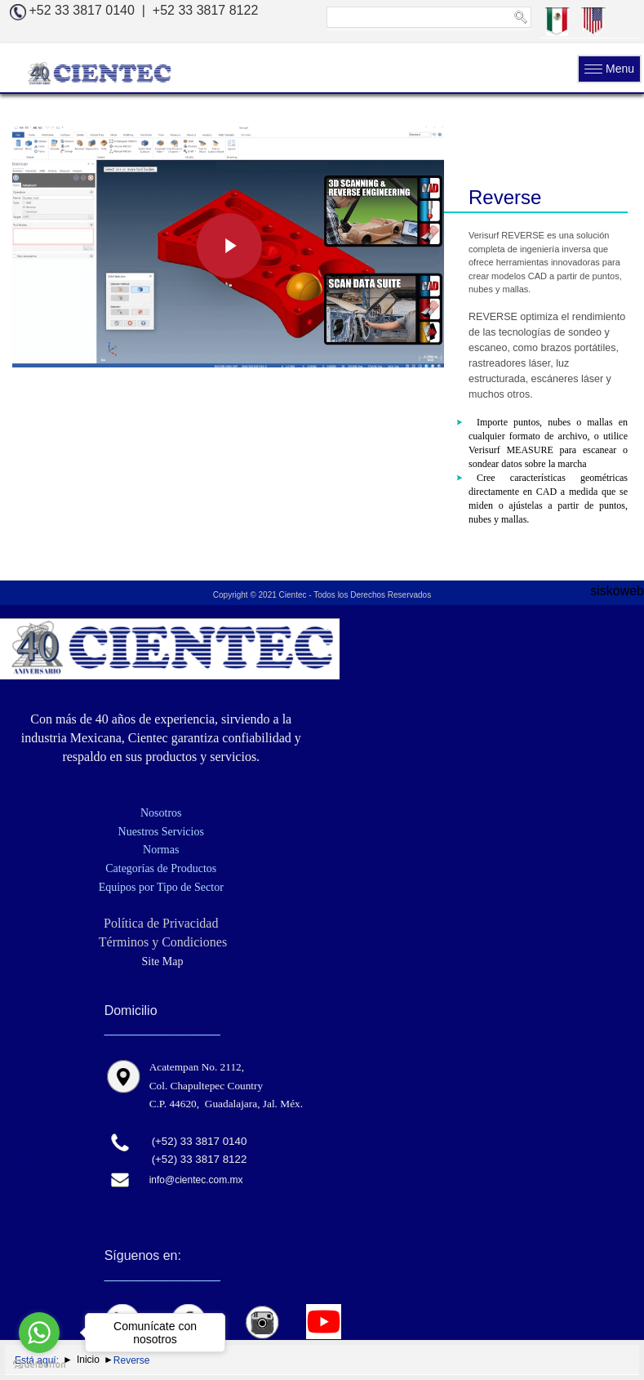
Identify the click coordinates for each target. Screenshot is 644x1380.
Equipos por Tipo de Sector (161, 887)
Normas (161, 850)
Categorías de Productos (160, 868)
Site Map (161, 961)
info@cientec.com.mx (196, 1180)
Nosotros (161, 813)
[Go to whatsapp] (39, 1332)
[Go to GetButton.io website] (39, 1364)
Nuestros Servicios (161, 832)
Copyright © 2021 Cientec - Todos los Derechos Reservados (322, 594)
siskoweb (617, 591)
